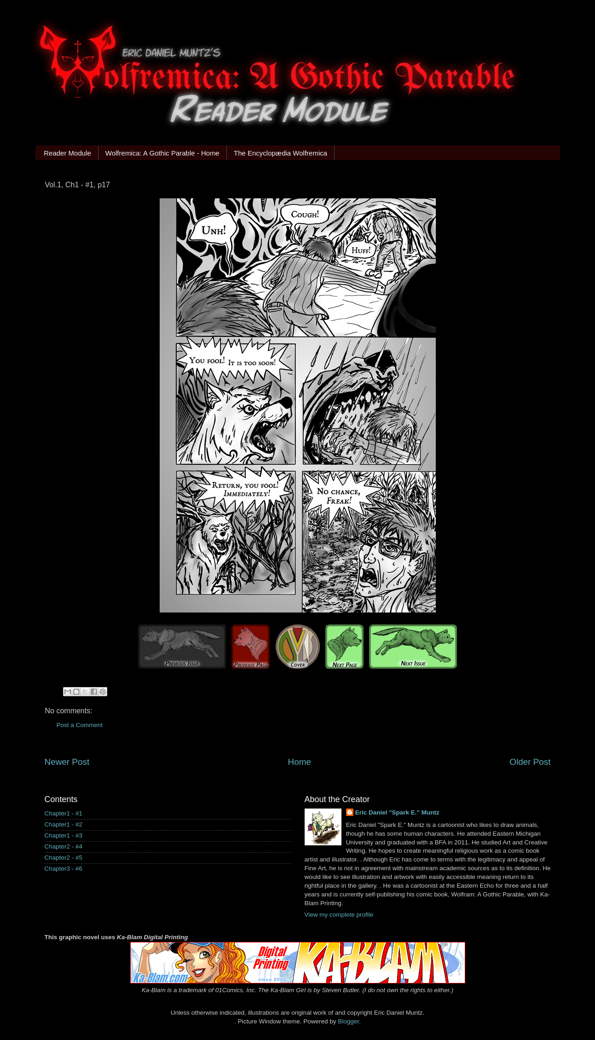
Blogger (348, 1021)
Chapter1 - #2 (64, 824)
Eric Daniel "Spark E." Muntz (397, 812)
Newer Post (67, 762)
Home (299, 762)
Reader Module (67, 153)
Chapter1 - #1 (64, 813)
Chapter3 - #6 (64, 868)
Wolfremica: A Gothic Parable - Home (162, 153)
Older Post (529, 762)
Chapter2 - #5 (64, 857)
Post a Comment (80, 725)
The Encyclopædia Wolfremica (280, 153)
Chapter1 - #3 (64, 835)
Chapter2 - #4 (64, 846)
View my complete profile (339, 914)
